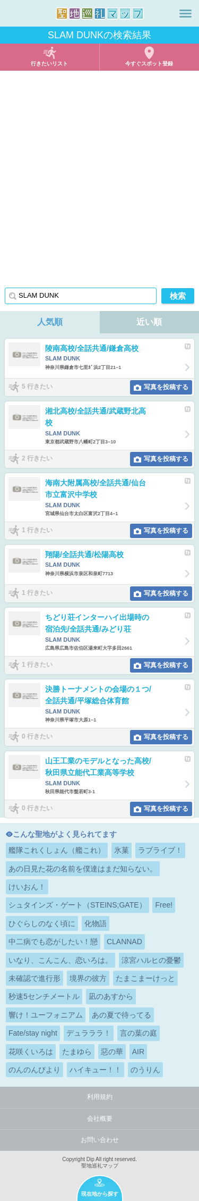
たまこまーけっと (145, 978)
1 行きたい (37, 530)
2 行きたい (37, 458)
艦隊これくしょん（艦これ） (56, 850)
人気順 (50, 321)
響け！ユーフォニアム (45, 1015)
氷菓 (121, 850)
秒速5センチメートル (44, 996)
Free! (163, 905)
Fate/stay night (32, 1033)
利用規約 (100, 1097)
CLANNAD (124, 941)
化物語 (95, 923)
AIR (138, 1051)
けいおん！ (27, 887)
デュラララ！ (88, 1033)
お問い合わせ (100, 1140)
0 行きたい (37, 736)
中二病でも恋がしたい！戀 (53, 941)
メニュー (185, 13)
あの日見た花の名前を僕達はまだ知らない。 (82, 868)
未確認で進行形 (34, 978)
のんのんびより (34, 1069)
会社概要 (100, 1118)
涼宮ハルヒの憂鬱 (151, 960)
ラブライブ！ (160, 850)
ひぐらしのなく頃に (41, 923)
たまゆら (77, 1051)
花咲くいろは (30, 1051)
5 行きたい (37, 386)
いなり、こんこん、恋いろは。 (60, 960)
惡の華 (112, 1051)
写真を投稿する (166, 387)
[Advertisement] (99, 175)
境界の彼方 (88, 978)
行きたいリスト (49, 63)
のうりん (145, 1069)
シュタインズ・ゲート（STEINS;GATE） (77, 905)
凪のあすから (111, 996)
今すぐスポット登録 (149, 63)
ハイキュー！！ (96, 1069)
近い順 (149, 321)
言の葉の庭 (138, 1033)
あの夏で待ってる (121, 1015)
